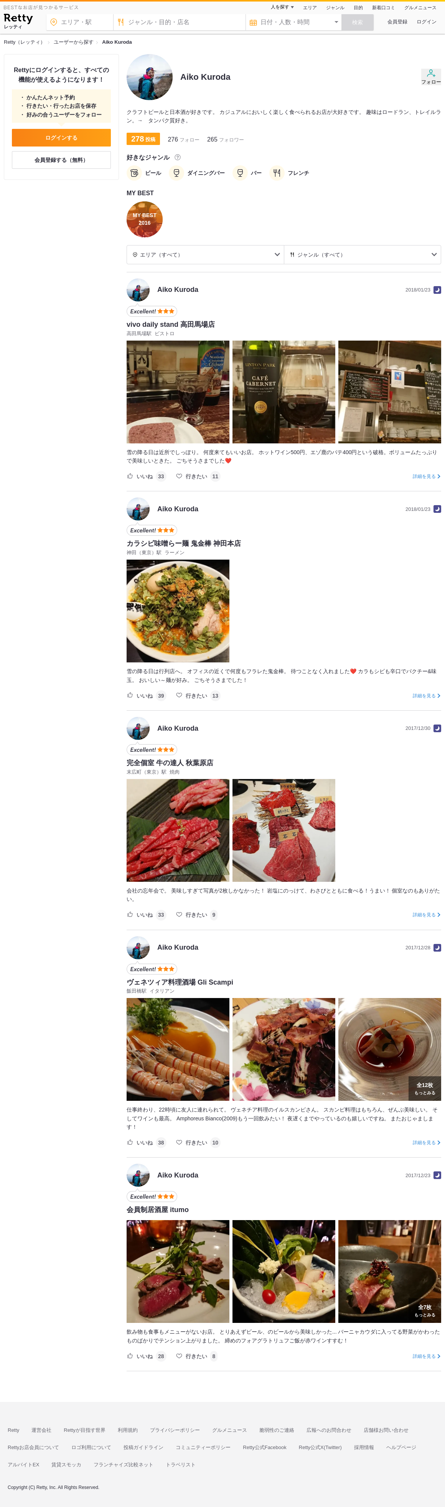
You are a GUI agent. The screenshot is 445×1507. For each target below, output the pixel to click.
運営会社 (41, 1430)
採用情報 (364, 1447)
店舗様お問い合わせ (386, 1430)
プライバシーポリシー (175, 1430)
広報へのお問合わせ (329, 1430)
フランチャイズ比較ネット (123, 1464)
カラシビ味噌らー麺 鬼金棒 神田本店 (184, 543)
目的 (358, 7)
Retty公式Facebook (264, 1447)
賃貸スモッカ (66, 1464)
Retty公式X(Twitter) (320, 1447)
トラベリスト (181, 1464)
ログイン (427, 22)
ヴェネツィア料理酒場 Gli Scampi (180, 982)
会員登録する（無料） (61, 160)
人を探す (280, 7)
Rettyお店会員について (33, 1447)
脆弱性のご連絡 (276, 1430)
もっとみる (424, 1088)
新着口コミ (383, 7)
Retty (13, 1430)
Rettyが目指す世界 (84, 1430)
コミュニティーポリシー (203, 1447)
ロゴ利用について (91, 1447)
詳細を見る (424, 476)
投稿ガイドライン (143, 1447)
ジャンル (335, 7)
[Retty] (18, 20)
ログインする (61, 138)
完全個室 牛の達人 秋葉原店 (170, 763)
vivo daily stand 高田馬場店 (171, 324)
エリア (310, 7)
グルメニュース (420, 7)
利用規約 (128, 1430)
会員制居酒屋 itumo (158, 1210)
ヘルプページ (401, 1447)
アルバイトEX (23, 1464)
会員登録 (397, 22)
